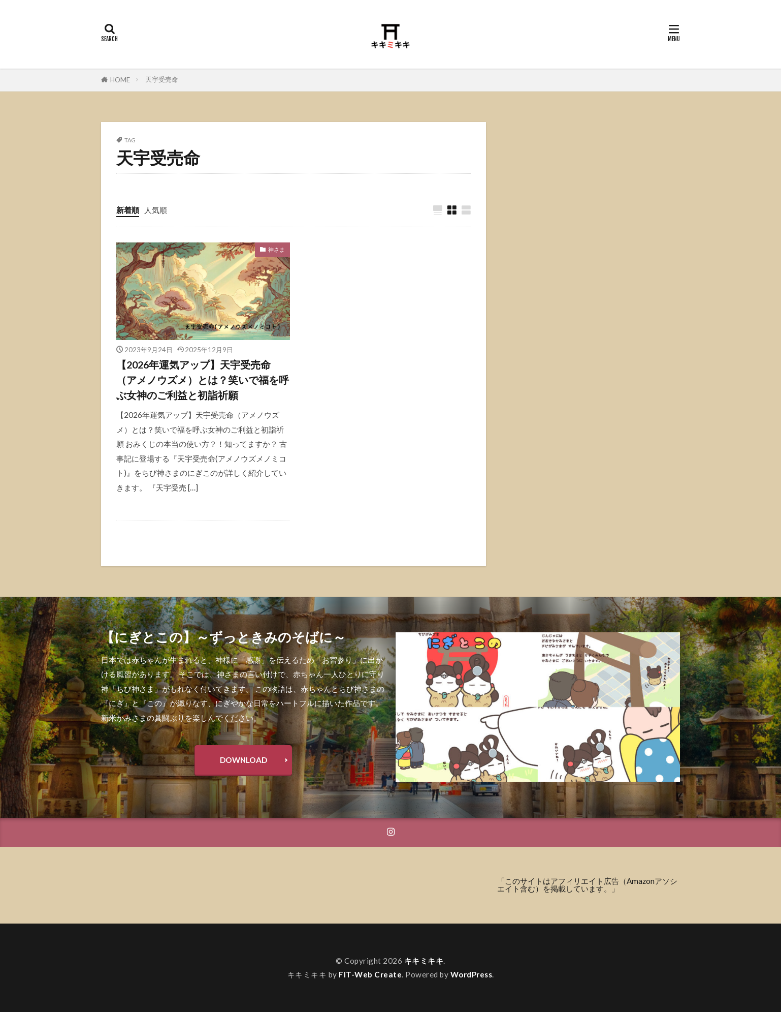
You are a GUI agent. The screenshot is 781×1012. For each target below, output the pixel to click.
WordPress (471, 974)
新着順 (127, 209)
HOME (120, 80)
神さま (276, 249)
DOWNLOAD (243, 760)
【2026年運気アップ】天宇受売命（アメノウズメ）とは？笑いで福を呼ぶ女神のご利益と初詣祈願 (202, 379)
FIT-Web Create (370, 974)
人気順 (155, 209)
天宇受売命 (161, 79)
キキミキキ (424, 960)
